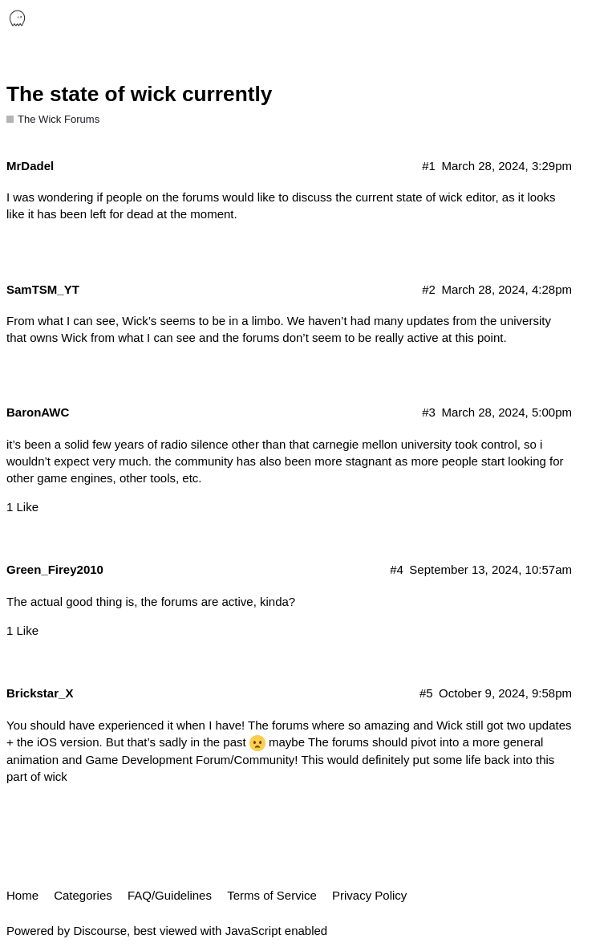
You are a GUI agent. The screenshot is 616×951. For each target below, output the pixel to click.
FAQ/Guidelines (170, 895)
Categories (83, 895)
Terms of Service (272, 895)
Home (22, 895)
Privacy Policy (369, 895)
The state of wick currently (139, 94)
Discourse (100, 930)
